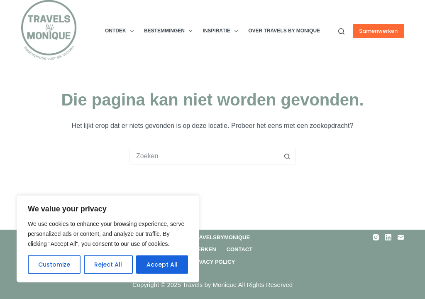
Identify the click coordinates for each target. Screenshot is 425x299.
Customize (54, 264)
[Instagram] (376, 237)
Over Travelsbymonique (212, 237)
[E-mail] (401, 237)
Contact (240, 249)
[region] (108, 238)
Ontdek (121, 31)
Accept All (162, 264)
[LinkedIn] (388, 237)
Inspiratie (222, 31)
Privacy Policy (212, 262)
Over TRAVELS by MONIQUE (284, 31)
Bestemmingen (169, 31)
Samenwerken (378, 31)
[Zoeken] (341, 31)
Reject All (108, 264)
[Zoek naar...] (204, 156)
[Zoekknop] (287, 156)
